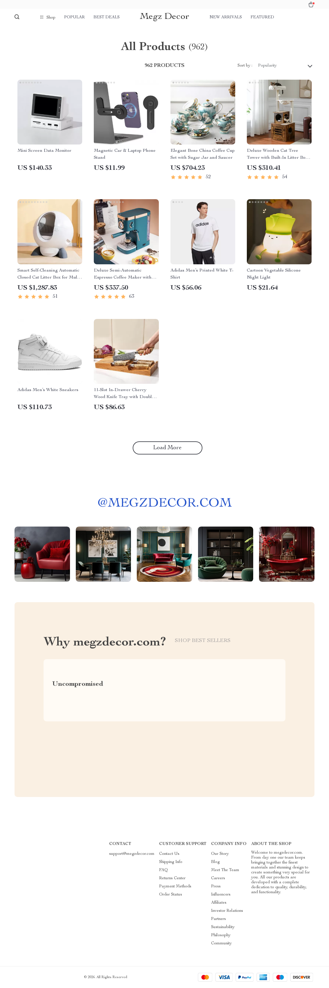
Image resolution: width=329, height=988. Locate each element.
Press (216, 886)
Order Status (170, 895)
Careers (218, 878)
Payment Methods (175, 886)
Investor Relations (227, 911)
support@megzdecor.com (131, 854)
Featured (262, 17)
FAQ (163, 870)
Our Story (220, 854)
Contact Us (169, 854)
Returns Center (172, 878)
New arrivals (226, 17)
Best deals (107, 17)
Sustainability (223, 927)
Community (221, 943)
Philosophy (221, 935)
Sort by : (245, 66)
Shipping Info (170, 862)
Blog (215, 862)
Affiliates (218, 903)
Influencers (221, 895)
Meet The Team (225, 870)
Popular (74, 17)
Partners (218, 919)
